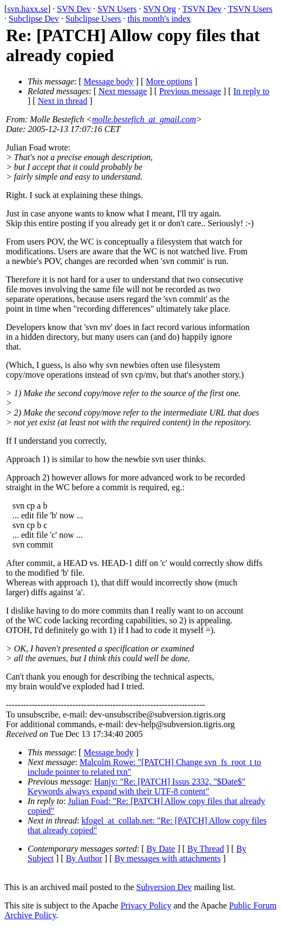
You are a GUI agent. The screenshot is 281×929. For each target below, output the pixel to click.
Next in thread (63, 101)
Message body (109, 81)
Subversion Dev (164, 887)
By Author (84, 858)
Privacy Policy (146, 905)
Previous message (190, 91)
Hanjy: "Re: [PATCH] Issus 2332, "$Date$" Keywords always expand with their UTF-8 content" (136, 786)
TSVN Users (250, 9)
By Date (161, 848)
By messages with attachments (167, 858)
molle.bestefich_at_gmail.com (144, 119)
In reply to (251, 91)
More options (169, 81)
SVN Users (116, 9)
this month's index (159, 18)
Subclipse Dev (34, 18)
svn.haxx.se (27, 9)
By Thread (205, 848)
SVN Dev (74, 9)
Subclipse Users (93, 18)
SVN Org (159, 9)
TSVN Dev (201, 9)
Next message (123, 91)
